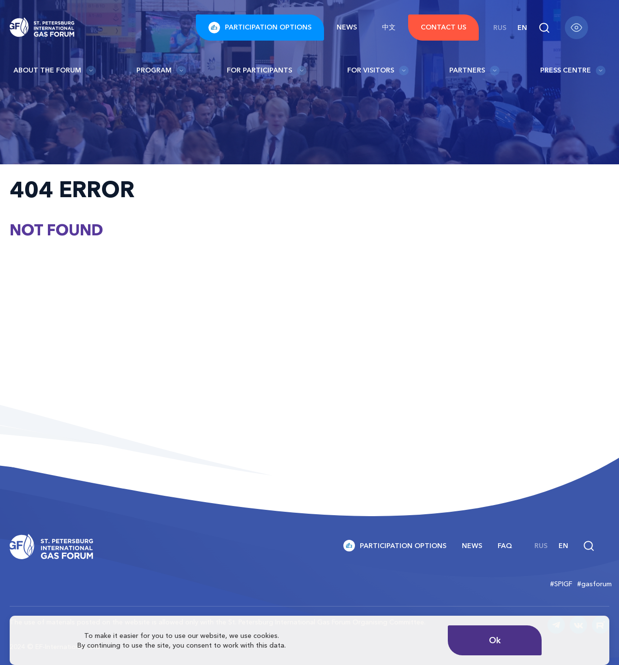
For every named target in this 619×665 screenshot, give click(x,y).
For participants (267, 70)
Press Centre (572, 70)
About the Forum (55, 70)
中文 (389, 27)
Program (161, 70)
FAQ (505, 545)
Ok (495, 640)
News (347, 27)
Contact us (443, 27)
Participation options (259, 27)
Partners (474, 70)
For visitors (378, 70)
